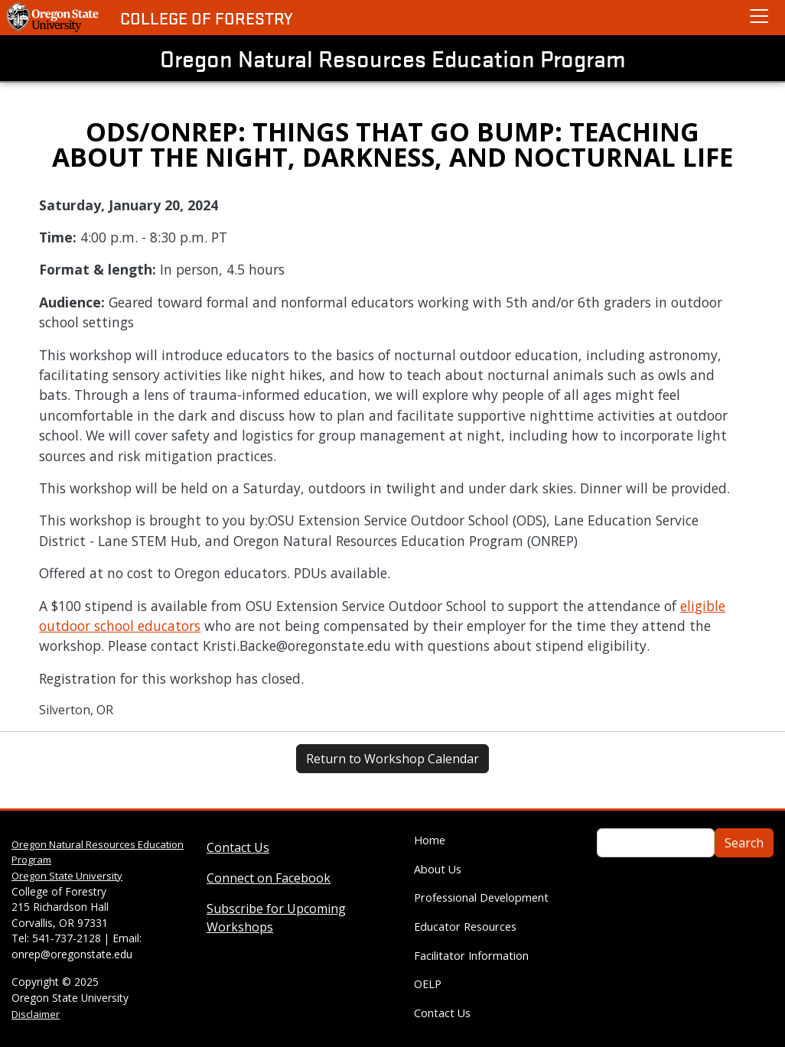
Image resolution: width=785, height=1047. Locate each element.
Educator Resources (465, 926)
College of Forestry (206, 18)
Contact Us (238, 847)
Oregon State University (66, 876)
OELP (427, 984)
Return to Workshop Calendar (392, 758)
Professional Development (481, 897)
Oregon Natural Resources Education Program (393, 58)
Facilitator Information (471, 955)
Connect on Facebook (269, 878)
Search (744, 842)
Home (429, 840)
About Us (437, 869)
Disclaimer (35, 1014)
